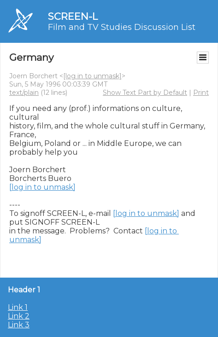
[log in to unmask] (92, 76)
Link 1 (18, 307)
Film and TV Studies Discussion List (121, 27)
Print (201, 92)
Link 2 (18, 316)
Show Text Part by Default (145, 92)
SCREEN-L (73, 16)
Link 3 (18, 324)
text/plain (24, 92)
